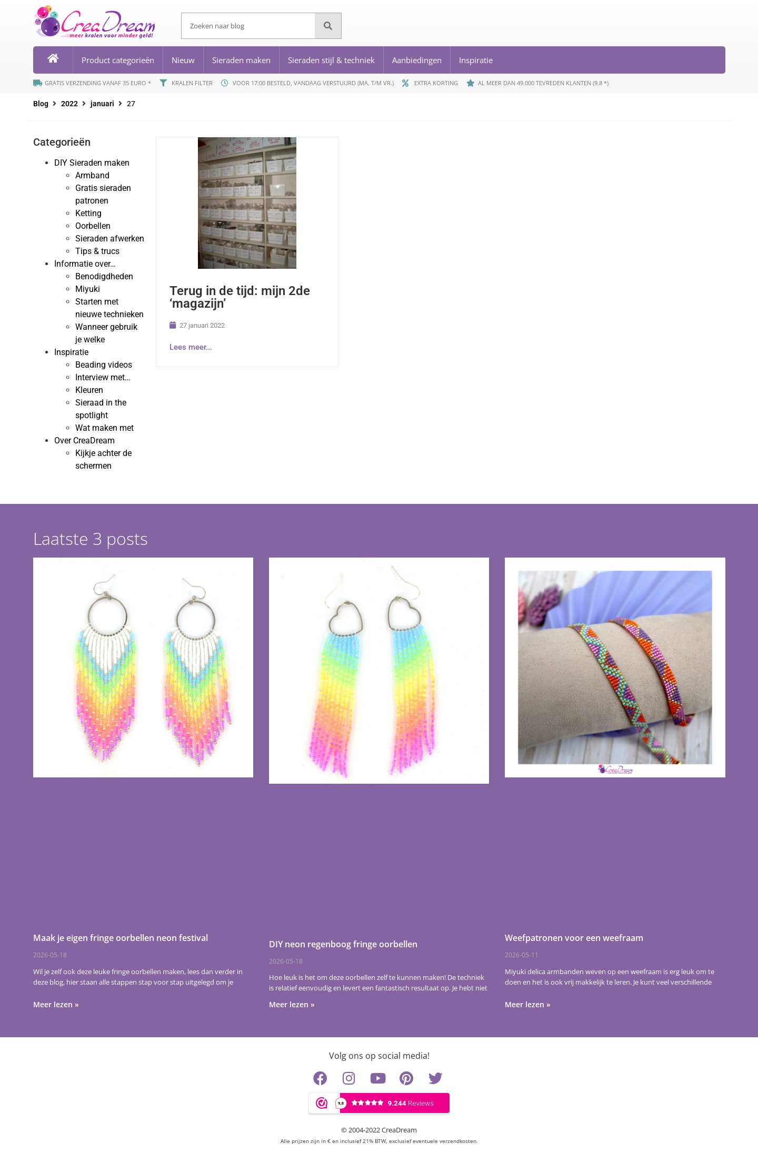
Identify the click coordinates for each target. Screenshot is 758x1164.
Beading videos (103, 365)
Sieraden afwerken (109, 239)
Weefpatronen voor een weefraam (574, 938)
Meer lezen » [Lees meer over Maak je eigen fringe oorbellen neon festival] (56, 1004)
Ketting (88, 213)
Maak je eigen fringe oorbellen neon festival (120, 938)
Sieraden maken (241, 60)
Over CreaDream (84, 441)
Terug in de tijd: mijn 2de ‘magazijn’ (239, 297)
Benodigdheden (104, 276)
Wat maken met (104, 428)
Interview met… (103, 377)
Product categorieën (118, 60)
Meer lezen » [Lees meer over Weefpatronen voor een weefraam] (528, 1004)
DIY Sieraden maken (91, 163)
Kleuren (89, 390)
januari (102, 103)
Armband (92, 175)
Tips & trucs (97, 251)
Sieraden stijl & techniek (331, 60)
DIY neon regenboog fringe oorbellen (343, 944)
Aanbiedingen (417, 60)
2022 (69, 103)
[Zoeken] (328, 25)
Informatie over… (85, 264)
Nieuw (183, 60)
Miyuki (87, 289)
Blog (40, 103)
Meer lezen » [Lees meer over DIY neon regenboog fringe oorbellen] (292, 1004)
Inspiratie (476, 60)
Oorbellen (93, 226)
